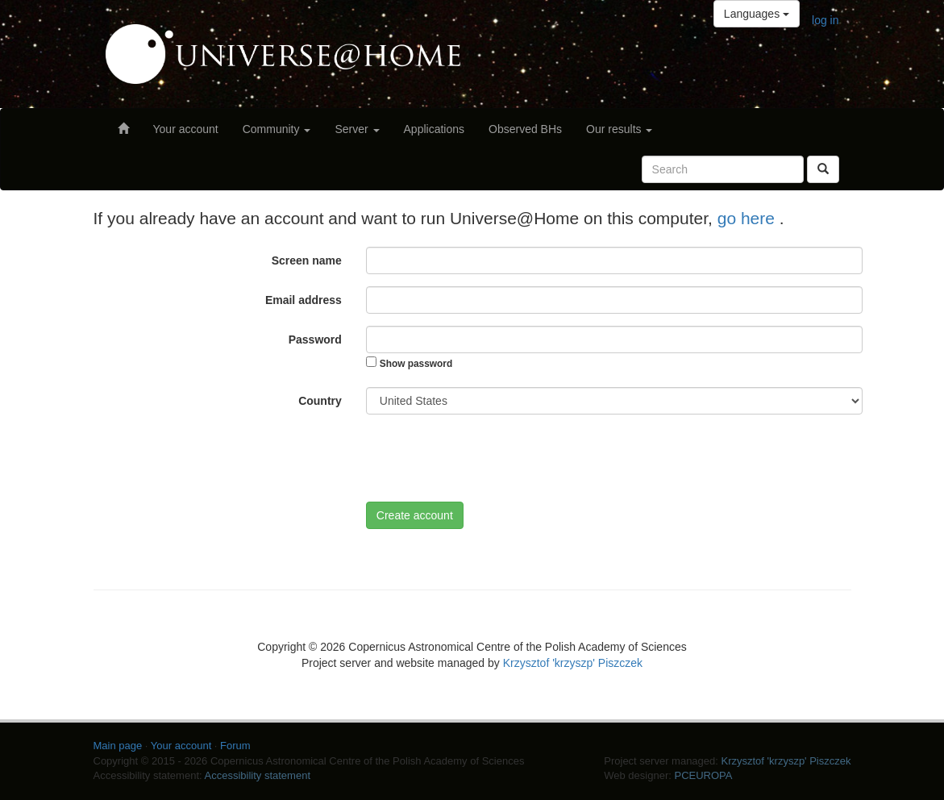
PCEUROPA (703, 775)
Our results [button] (619, 129)
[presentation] (488, 458)
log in (825, 20)
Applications (434, 129)
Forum (235, 746)
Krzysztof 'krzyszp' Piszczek (573, 662)
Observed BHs (525, 129)
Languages (756, 13)
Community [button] (277, 129)
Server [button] (357, 129)
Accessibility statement (258, 775)
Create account (414, 515)
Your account (185, 129)
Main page (118, 746)
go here (748, 218)
